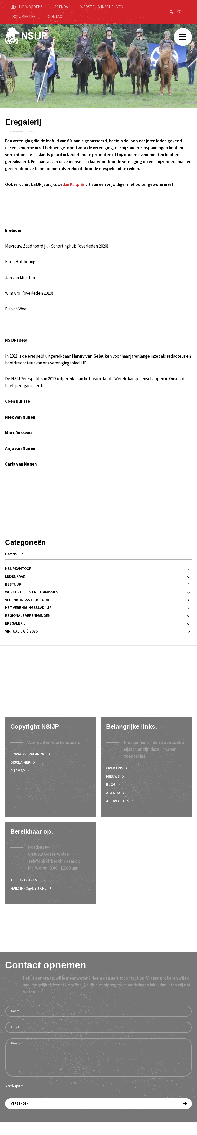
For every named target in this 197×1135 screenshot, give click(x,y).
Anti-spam (14, 1098)
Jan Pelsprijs (75, 184)
